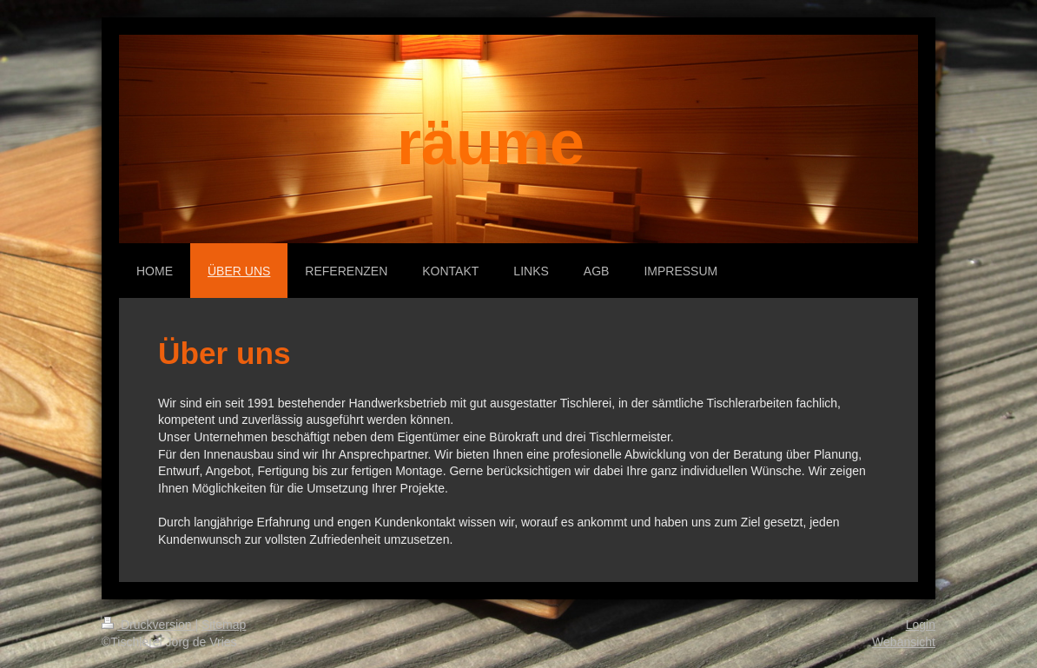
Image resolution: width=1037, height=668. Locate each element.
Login (920, 625)
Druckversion (148, 625)
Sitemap (223, 625)
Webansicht (903, 642)
